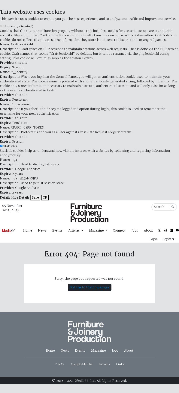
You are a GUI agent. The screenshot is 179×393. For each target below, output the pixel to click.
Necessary (18, 26)
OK (45, 197)
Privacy (104, 364)
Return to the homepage (89, 287)
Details (5, 197)
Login (154, 239)
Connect (119, 230)
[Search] (164, 207)
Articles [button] (74, 230)
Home (27, 230)
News (42, 230)
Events (57, 230)
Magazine (98, 350)
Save (35, 197)
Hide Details (20, 197)
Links (120, 364)
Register (168, 239)
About (148, 230)
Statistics (10, 146)
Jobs (135, 230)
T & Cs (60, 364)
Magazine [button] (97, 230)
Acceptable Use (82, 364)
